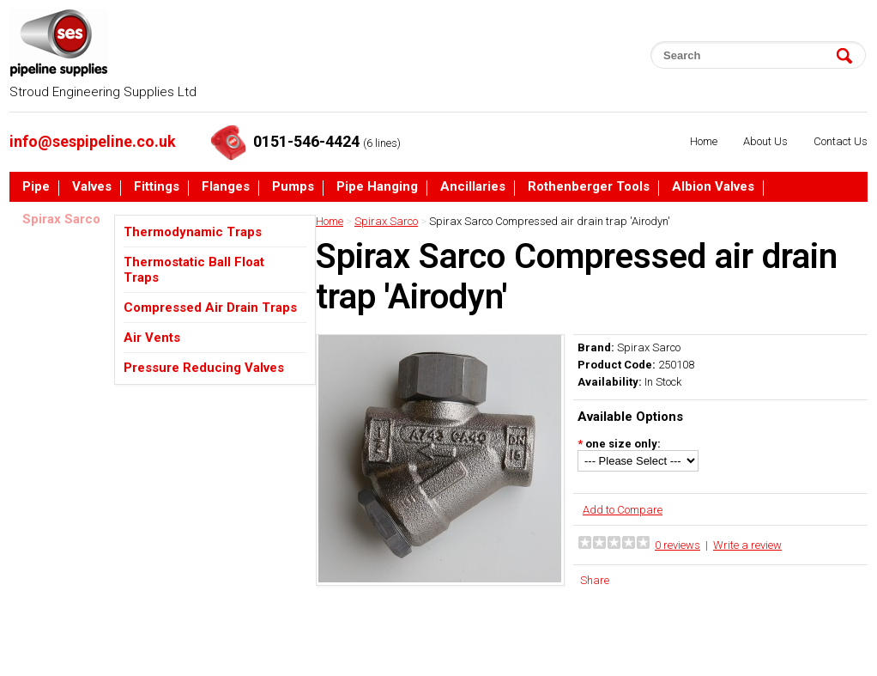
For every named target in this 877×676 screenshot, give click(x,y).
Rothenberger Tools (589, 187)
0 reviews (677, 545)
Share (594, 580)
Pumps (293, 187)
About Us (765, 141)
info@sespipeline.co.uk (92, 141)
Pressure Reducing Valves (204, 367)
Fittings (156, 187)
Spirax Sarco (61, 220)
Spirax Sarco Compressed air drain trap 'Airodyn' (549, 221)
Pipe (36, 187)
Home (703, 141)
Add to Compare (622, 509)
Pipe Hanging (377, 187)
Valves (92, 187)
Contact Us (840, 141)
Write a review (747, 545)
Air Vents (152, 337)
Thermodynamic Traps (193, 232)
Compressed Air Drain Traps (210, 307)
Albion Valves (713, 187)
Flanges (226, 187)
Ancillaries (472, 187)
